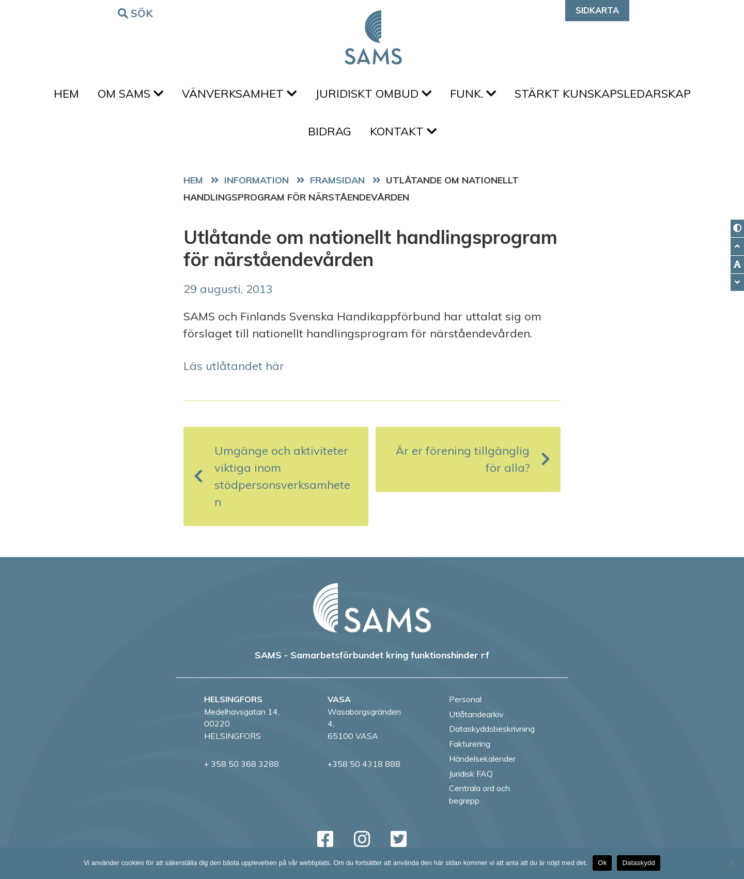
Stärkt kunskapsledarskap (603, 93)
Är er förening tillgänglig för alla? (473, 459)
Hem (66, 93)
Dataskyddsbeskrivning (492, 728)
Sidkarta (597, 10)
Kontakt (403, 131)
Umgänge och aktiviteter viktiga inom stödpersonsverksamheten (272, 476)
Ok (602, 863)
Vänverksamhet (239, 93)
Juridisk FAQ (471, 773)
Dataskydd (638, 863)
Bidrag (329, 131)
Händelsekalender (482, 758)
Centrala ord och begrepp (479, 794)
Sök (137, 13)
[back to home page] (372, 608)
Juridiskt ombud (373, 93)
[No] (731, 863)
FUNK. (473, 93)
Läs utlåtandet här (233, 366)
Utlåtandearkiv (476, 714)
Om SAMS (130, 93)
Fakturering (469, 743)
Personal (465, 699)
